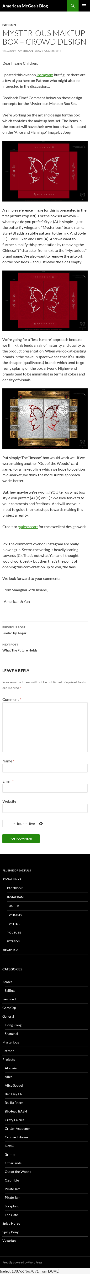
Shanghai (11, 1034)
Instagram (45, 74)
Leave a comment (48, 50)
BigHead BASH (16, 1111)
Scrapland (12, 1206)
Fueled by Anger (45, 629)
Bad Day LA (13, 1094)
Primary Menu (84, 6)
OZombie (12, 1180)
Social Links (11, 879)
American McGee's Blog (25, 5)
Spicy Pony (10, 1232)
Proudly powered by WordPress (22, 1262)
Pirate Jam (10, 950)
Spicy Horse (11, 1223)
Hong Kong (13, 1025)
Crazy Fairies (14, 1120)
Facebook (15, 888)
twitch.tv (14, 915)
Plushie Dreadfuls (16, 870)
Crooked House (16, 1137)
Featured (9, 999)
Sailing (10, 990)
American (25, 50)
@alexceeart (28, 526)
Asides (7, 982)
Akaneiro (11, 1068)
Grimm (10, 1154)
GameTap (9, 1008)
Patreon (9, 25)
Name (8, 761)
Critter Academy (17, 1128)
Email (8, 781)
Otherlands (13, 1163)
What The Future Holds (45, 647)
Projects (8, 1059)
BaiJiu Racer (14, 1103)
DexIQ (9, 1146)
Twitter (13, 923)
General (8, 1016)
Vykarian (9, 1241)
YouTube (14, 932)
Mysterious (10, 1042)
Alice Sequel (14, 1085)
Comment (11, 699)
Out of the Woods (18, 1172)
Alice (8, 1077)
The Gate (11, 1215)
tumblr (13, 906)
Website (9, 801)
